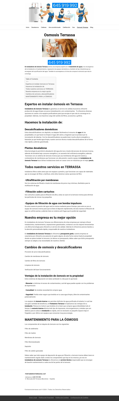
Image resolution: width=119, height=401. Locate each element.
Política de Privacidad (46, 397)
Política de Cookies (62, 397)
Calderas (43, 27)
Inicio (27, 27)
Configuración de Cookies (79, 397)
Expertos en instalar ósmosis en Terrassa (40, 84)
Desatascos (35, 27)
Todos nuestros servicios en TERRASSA (39, 89)
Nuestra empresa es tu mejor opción (38, 91)
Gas (73, 27)
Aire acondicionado (55, 27)
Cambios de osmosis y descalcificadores (40, 94)
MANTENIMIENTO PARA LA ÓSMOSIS (39, 96)
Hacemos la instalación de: (35, 86)
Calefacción (66, 27)
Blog (91, 27)
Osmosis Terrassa (82, 27)
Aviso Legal (33, 397)
